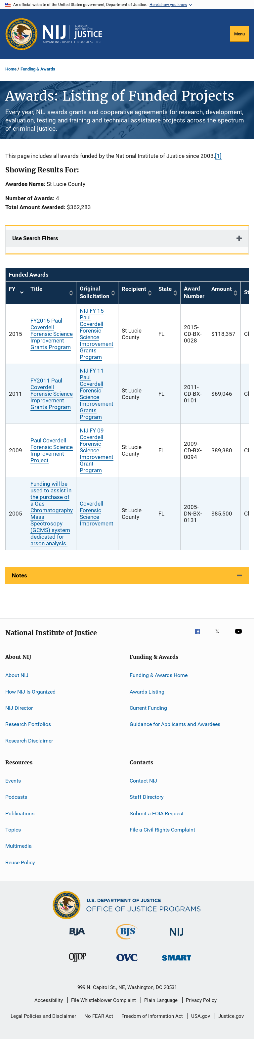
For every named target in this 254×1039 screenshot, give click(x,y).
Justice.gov (231, 1016)
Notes (19, 575)
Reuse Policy (20, 862)
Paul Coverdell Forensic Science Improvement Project (51, 450)
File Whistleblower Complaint (103, 1000)
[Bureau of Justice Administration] (77, 937)
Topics (13, 830)
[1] (218, 156)
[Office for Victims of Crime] (127, 962)
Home (11, 69)
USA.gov (200, 1016)
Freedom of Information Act (152, 1016)
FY (16, 293)
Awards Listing (147, 691)
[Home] (72, 34)
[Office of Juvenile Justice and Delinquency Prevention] (77, 963)
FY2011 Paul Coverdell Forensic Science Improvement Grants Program (51, 393)
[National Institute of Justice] (176, 937)
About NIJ (16, 675)
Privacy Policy (201, 1000)
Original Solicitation (94, 292)
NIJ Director (19, 708)
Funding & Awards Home (159, 675)
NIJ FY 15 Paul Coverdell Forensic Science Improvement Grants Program (96, 333)
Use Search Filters (35, 238)
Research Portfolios (28, 724)
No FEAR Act (98, 1016)
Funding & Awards (38, 69)
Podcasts (16, 797)
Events (13, 781)
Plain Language (161, 1000)
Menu (239, 33)
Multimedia (18, 846)
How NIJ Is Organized (30, 691)
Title (36, 289)
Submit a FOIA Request (157, 813)
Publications (19, 813)
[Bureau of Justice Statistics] (127, 941)
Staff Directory (147, 797)
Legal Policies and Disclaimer (43, 1016)
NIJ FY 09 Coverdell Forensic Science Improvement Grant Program (96, 450)
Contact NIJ (143, 781)
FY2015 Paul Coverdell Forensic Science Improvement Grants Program (51, 333)
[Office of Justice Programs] (21, 34)
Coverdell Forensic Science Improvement (96, 513)
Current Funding (148, 708)
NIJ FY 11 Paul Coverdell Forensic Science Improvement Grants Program (96, 393)
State (165, 289)
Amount (221, 289)
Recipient (134, 289)
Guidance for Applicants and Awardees (175, 724)
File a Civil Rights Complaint (162, 830)
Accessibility (48, 1000)
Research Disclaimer (29, 740)
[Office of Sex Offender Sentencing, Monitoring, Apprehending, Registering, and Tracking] (176, 962)
